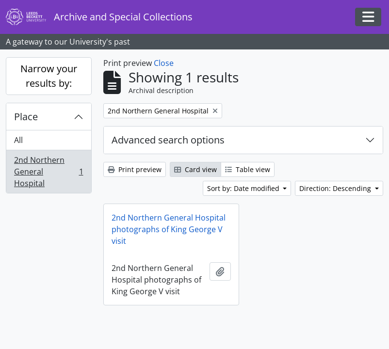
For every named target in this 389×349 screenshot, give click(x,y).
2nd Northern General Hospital (48, 172)
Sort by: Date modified (244, 188)
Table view (247, 169)
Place (26, 116)
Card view (195, 169)
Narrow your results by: (48, 76)
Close (164, 63)
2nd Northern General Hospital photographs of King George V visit (169, 229)
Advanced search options (168, 139)
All (18, 140)
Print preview (135, 169)
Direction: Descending (336, 188)
